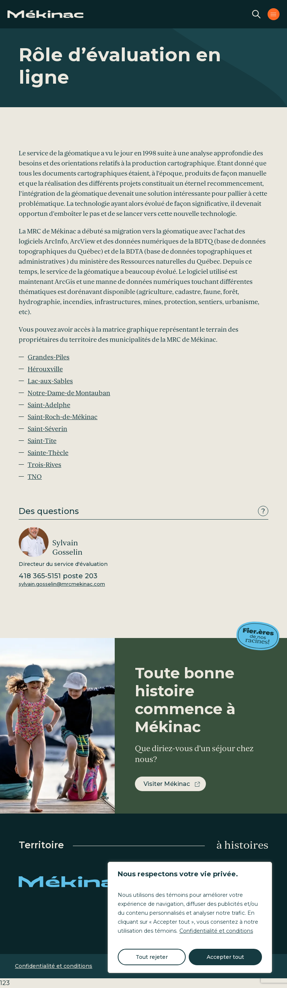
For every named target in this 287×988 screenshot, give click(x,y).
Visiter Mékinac (167, 783)
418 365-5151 (58, 576)
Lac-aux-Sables (50, 381)
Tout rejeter (152, 957)
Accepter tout (225, 957)
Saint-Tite (42, 441)
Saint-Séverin (47, 429)
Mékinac (75, 881)
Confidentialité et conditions (216, 930)
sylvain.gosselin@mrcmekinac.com (62, 584)
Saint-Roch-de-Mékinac (63, 417)
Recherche (256, 14)
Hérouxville (45, 369)
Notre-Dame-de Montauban (69, 393)
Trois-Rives (44, 465)
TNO (35, 477)
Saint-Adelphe (49, 405)
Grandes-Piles (49, 357)
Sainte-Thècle (48, 453)
